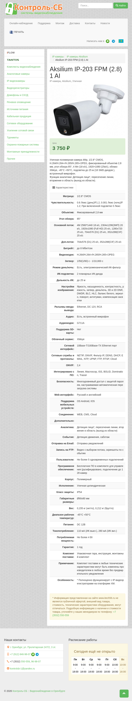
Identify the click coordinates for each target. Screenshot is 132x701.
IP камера (55, 81)
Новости (105, 23)
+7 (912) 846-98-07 (20, 654)
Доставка (74, 23)
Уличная (77, 81)
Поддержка (44, 23)
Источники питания (17, 109)
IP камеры (58, 56)
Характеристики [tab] (62, 187)
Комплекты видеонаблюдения (23, 66)
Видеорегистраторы (18, 88)
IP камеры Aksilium (77, 56)
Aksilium (66, 81)
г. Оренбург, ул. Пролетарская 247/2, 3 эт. (33, 647)
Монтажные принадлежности (23, 151)
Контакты (90, 23)
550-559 (25, 661)
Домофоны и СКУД (17, 95)
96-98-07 (36, 661)
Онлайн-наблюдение (21, 23)
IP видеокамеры (16, 81)
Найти (121, 5)
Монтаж (60, 23)
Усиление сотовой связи (20, 130)
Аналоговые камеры (18, 73)
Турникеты (13, 137)
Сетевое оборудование (20, 123)
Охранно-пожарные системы (23, 144)
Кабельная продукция (19, 116)
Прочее (11, 158)
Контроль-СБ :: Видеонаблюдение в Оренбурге (39, 691)
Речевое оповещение (19, 102)
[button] (124, 694)
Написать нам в (95, 41)
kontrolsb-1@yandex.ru (22, 668)
